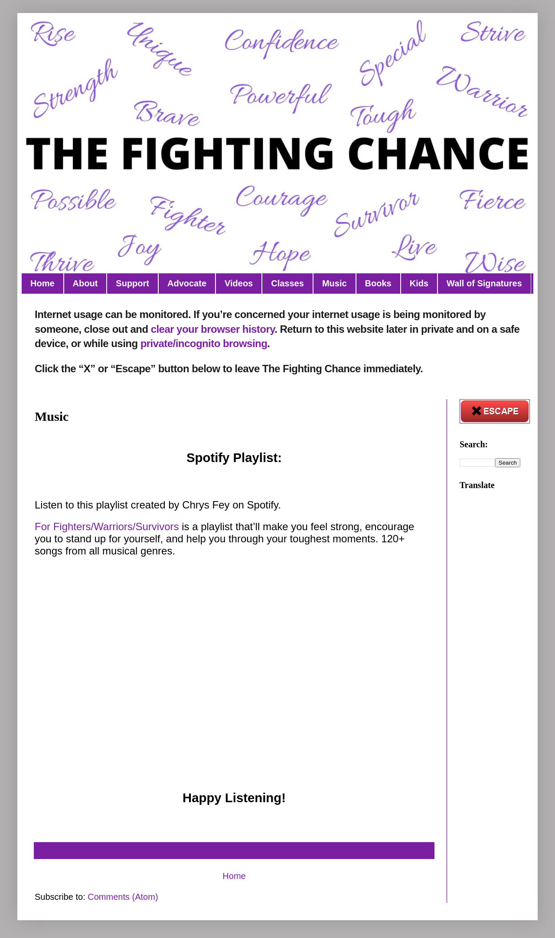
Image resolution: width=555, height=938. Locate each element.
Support (132, 283)
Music (334, 283)
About (85, 283)
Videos (239, 283)
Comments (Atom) (123, 897)
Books (378, 283)
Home (42, 283)
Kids (419, 283)
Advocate (186, 283)
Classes (287, 283)
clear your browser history (213, 329)
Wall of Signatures (484, 283)
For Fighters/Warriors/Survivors (107, 526)
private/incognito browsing (204, 343)
